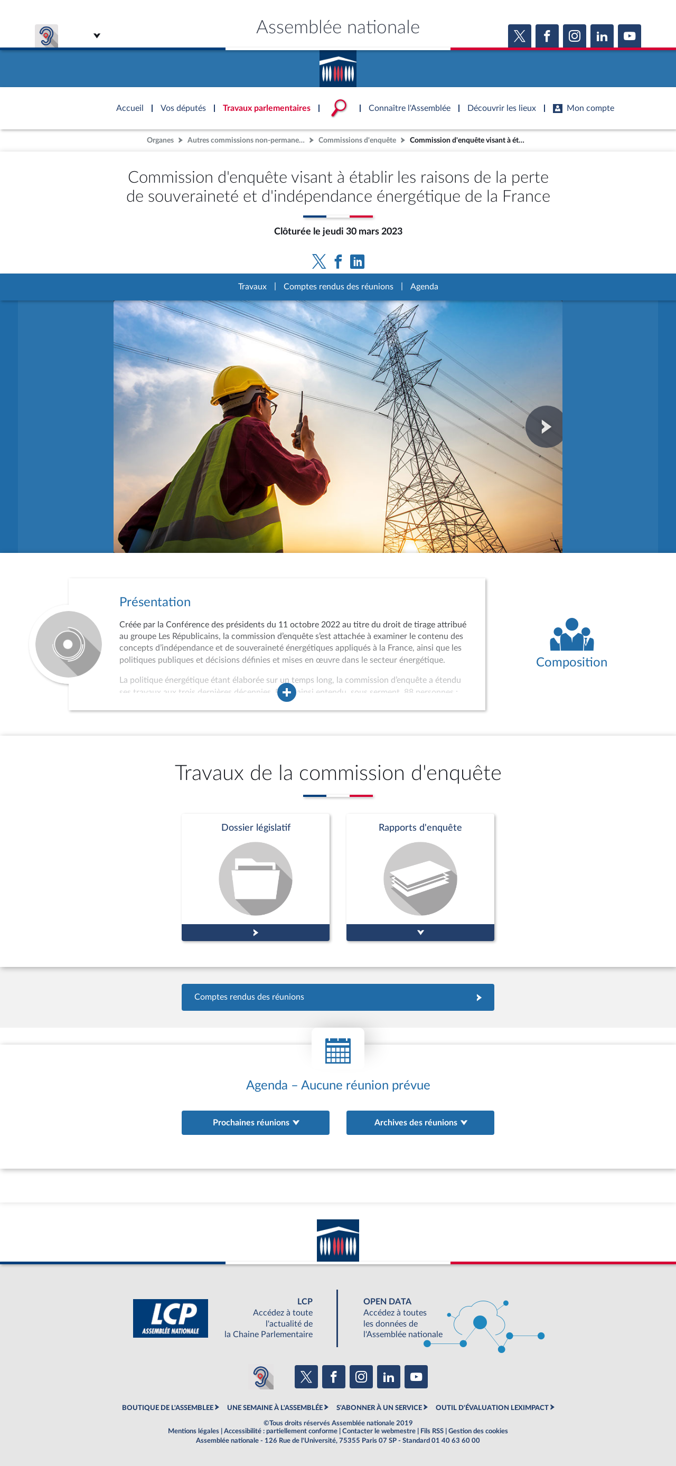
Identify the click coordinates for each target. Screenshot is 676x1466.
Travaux (252, 287)
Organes (160, 140)
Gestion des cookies (478, 1431)
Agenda (424, 287)
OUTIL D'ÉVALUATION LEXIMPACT (492, 1408)
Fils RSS (432, 1431)
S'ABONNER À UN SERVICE (379, 1408)
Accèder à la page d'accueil (338, 65)
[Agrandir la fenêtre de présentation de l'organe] (286, 692)
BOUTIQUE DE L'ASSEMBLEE (167, 1408)
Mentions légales (193, 1431)
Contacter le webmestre (379, 1431)
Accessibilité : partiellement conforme (280, 1431)
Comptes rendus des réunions (338, 287)
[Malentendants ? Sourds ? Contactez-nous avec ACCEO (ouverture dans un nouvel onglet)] (261, 1376)
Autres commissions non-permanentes (247, 140)
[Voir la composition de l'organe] (571, 644)
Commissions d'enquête (357, 140)
